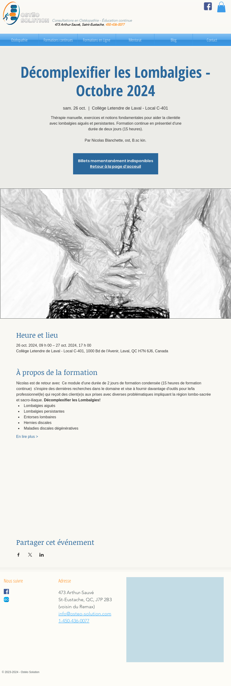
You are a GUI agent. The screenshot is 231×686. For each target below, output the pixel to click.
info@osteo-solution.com (84, 613)
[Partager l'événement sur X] (30, 555)
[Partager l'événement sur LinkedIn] (41, 555)
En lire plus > (27, 437)
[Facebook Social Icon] (6, 591)
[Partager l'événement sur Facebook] (18, 555)
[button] (221, 7)
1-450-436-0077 (73, 621)
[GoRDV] (6, 599)
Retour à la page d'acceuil (115, 166)
